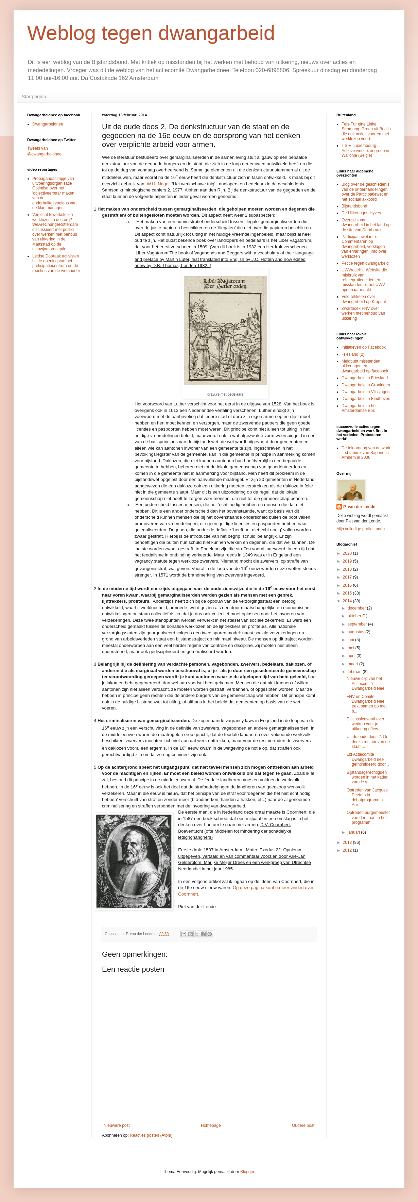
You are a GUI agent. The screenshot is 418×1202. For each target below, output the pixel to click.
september (358, 624)
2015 (348, 593)
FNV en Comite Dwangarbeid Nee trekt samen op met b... (367, 704)
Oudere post (303, 1125)
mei (351, 648)
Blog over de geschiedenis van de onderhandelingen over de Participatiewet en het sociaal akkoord (365, 191)
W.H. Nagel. (159, 183)
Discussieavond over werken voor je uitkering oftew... (365, 724)
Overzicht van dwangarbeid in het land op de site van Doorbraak (366, 225)
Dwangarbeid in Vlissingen (365, 391)
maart (353, 664)
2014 (348, 601)
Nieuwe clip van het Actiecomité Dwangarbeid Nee (365, 683)
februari (355, 671)
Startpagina (34, 96)
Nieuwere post (117, 1125)
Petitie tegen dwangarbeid (365, 263)
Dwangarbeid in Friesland (365, 377)
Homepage (211, 1125)
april (352, 655)
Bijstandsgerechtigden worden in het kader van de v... (367, 777)
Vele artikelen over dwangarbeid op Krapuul (364, 299)
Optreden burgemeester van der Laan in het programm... (368, 817)
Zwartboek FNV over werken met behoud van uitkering (363, 313)
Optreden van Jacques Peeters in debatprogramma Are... (367, 797)
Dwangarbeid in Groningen (366, 385)
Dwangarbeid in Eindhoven (366, 398)
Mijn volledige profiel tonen (360, 529)
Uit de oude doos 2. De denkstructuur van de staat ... (368, 741)
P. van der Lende (359, 506)
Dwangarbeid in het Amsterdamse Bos (359, 408)
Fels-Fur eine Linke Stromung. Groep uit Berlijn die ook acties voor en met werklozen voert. (366, 131)
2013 (348, 842)
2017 (348, 577)
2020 (348, 553)
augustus (356, 632)
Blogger (247, 1171)
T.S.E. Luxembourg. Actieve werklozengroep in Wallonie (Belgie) (365, 150)
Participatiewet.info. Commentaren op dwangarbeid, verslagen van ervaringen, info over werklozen (364, 246)
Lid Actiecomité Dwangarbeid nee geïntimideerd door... (368, 759)
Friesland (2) (353, 354)
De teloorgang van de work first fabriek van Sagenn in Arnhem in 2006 (366, 453)
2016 (348, 585)
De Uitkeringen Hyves (361, 213)
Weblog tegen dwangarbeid (151, 32)
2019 (348, 561)
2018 (348, 569)
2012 (348, 850)
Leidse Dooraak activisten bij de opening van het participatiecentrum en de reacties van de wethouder (56, 263)
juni (351, 639)
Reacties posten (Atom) (151, 1135)
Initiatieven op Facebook (364, 347)
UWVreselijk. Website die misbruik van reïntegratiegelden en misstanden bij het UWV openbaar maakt (364, 280)
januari (354, 832)
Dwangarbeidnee (47, 124)
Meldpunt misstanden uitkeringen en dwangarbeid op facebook (365, 366)
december (357, 608)
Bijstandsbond (354, 206)
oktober (355, 616)
